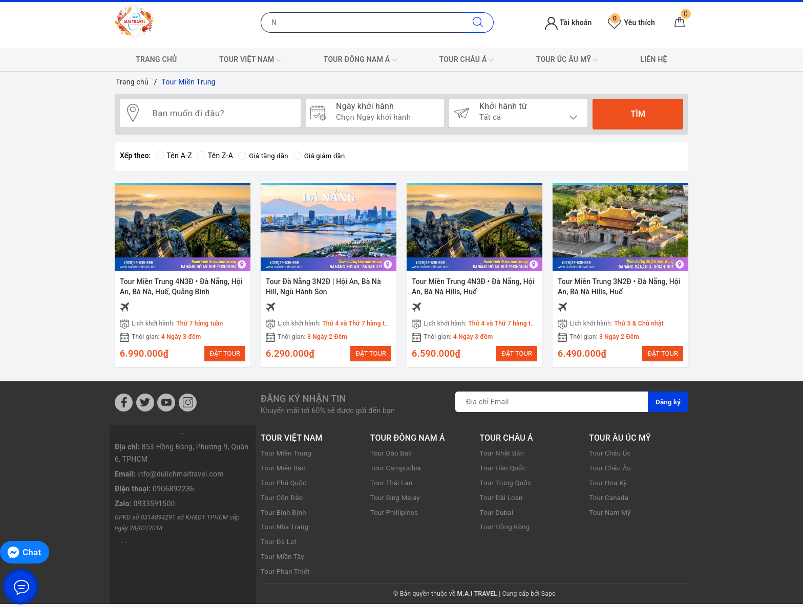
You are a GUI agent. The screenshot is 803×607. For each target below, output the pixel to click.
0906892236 (173, 492)
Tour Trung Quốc (507, 486)
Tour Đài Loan (503, 500)
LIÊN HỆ (653, 59)
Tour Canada (610, 500)
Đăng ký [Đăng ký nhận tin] (668, 405)
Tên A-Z (174, 155)
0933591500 (154, 507)
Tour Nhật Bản (503, 456)
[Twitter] (145, 406)
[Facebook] (124, 406)
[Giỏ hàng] (679, 22)
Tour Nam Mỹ (611, 515)
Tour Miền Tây (284, 559)
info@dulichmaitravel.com (180, 477)
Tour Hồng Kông (506, 530)
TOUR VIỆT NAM (250, 60)
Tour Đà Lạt (280, 544)
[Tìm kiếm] (478, 22)
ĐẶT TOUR (224, 353)
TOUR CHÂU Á (466, 60)
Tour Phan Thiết (287, 574)
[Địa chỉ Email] (551, 405)
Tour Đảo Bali (392, 456)
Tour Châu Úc (611, 456)
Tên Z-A (215, 155)
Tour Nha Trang (286, 530)
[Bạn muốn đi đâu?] (222, 114)
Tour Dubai (498, 515)
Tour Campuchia (397, 471)
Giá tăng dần (264, 155)
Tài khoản (568, 22)
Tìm (637, 114)
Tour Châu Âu (611, 471)
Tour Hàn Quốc (504, 471)
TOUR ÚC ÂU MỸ (567, 60)
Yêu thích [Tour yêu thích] (631, 22)
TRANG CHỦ (156, 59)
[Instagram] (188, 406)
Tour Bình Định (285, 515)
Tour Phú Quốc (285, 486)
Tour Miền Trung (287, 456)
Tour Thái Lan (392, 486)
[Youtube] (166, 406)
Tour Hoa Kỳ (609, 486)
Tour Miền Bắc (284, 471)
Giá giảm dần (323, 155)
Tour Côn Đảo (283, 500)
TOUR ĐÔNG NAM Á (360, 60)
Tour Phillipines (395, 515)
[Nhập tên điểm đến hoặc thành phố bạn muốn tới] (362, 22)
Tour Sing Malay (397, 500)
